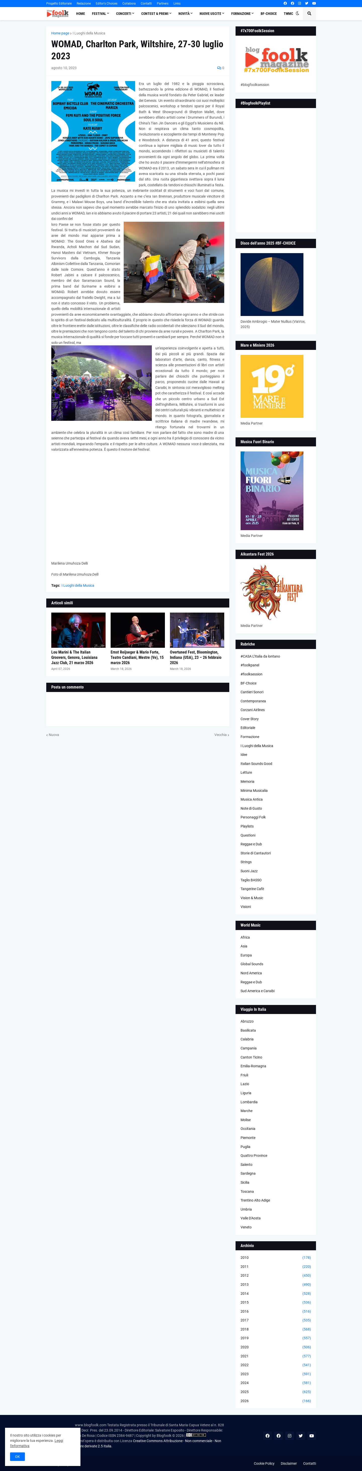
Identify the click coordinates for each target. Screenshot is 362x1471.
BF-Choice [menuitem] (269, 14)
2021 (276, 1356)
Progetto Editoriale (59, 3)
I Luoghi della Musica (89, 33)
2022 (276, 1365)
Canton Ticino (251, 1057)
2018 (276, 1329)
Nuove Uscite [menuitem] (210, 14)
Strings (246, 862)
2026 (276, 1401)
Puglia (245, 1147)
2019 (276, 1338)
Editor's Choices (106, 3)
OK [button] (17, 1457)
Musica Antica (252, 799)
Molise (246, 1120)
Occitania (248, 1129)
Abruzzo (247, 1021)
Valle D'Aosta (251, 1218)
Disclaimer (289, 1463)
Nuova (54, 735)
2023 (276, 1374)
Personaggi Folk (253, 817)
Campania (249, 1048)
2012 (276, 1275)
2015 (276, 1302)
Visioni (246, 907)
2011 (276, 1266)
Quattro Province (254, 1156)
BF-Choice (248, 683)
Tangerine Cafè (252, 889)
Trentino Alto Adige (255, 1200)
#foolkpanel (250, 665)
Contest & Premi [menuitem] (154, 14)
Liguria (246, 1093)
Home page (60, 33)
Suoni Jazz (249, 871)
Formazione (250, 737)
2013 (276, 1284)
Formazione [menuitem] (241, 14)
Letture (246, 772)
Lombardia (249, 1102)
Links (176, 3)
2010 (276, 1257)
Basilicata (248, 1030)
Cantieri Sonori (252, 692)
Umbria (246, 1209)
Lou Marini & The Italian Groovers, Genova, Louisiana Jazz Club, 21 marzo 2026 (74, 657)
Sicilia (245, 1182)
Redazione (84, 3)
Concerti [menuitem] (123, 14)
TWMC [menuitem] (288, 14)
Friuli (244, 1075)
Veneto (246, 1227)
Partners (162, 3)
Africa (245, 937)
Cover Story (250, 719)
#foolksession (251, 674)
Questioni (248, 835)
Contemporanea (253, 701)
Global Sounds (252, 964)
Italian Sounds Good (256, 764)
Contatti (146, 3)
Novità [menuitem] (184, 14)
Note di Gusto (251, 808)
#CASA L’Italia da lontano (260, 656)
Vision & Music (252, 898)
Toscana (247, 1191)
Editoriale (248, 728)
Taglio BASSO (251, 880)
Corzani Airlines (253, 710)
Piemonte (248, 1138)
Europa (246, 955)
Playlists (247, 826)
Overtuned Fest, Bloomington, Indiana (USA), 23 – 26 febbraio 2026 (195, 657)
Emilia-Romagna (253, 1066)
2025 (276, 1392)
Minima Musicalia (254, 791)
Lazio (245, 1084)
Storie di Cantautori (256, 853)
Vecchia (220, 735)
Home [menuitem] (80, 14)
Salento (246, 1165)
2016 (276, 1311)
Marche (246, 1111)
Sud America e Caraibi (258, 991)
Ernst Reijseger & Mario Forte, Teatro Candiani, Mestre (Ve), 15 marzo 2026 (137, 657)
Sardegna (248, 1173)
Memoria (247, 781)
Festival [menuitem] (99, 14)
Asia (244, 946)
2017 (276, 1320)
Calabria (247, 1039)
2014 (276, 1293)
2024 (276, 1383)
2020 (276, 1347)
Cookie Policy (264, 1463)
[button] (297, 13)
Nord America (251, 973)
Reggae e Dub (251, 844)
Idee (244, 755)
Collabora (129, 3)
